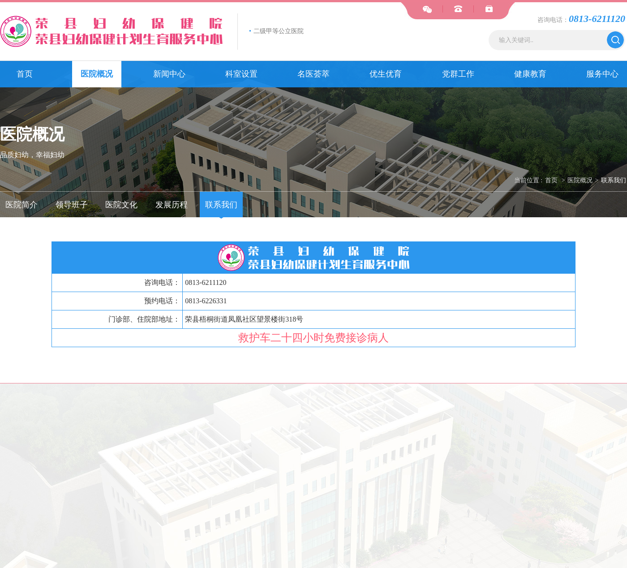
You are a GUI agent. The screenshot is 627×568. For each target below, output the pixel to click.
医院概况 (97, 73)
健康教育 (530, 73)
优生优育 (385, 73)
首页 (25, 73)
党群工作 (458, 73)
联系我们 (613, 180)
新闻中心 (169, 73)
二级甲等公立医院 (276, 31)
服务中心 (602, 73)
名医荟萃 (313, 73)
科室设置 (241, 73)
